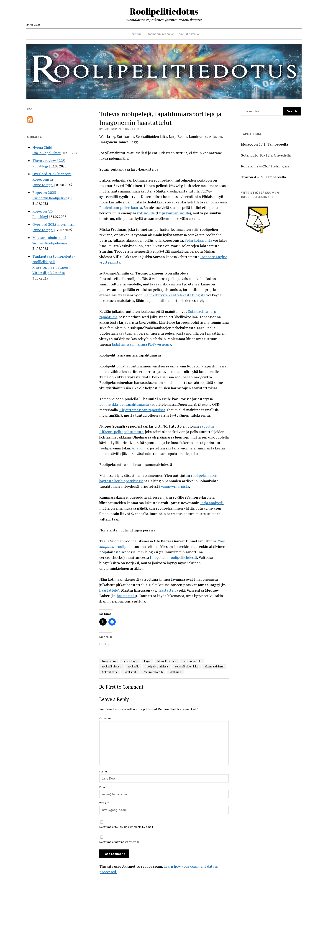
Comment (105, 718)
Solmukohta (109, 672)
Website (104, 803)
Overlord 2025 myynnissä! (54, 224)
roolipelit (133, 666)
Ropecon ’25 (42, 211)
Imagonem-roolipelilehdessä (173, 557)
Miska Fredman (166, 661)
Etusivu (135, 34)
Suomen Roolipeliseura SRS (53, 243)
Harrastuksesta (158, 34)
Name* (103, 771)
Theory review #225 (48, 160)
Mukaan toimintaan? (49, 237)
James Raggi (130, 661)
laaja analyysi (211, 502)
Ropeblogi (40, 166)
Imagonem (109, 661)
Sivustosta (187, 34)
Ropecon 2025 (44, 192)
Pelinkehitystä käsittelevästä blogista (174, 295)
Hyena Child (42, 147)
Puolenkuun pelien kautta (120, 207)
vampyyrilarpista (175, 486)
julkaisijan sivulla (176, 212)
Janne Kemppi (42, 185)
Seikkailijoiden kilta (186, 666)
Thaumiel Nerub (153, 672)
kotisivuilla (146, 212)
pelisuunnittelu (192, 661)
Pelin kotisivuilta (198, 240)
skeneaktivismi (214, 666)
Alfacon (138, 448)
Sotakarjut (130, 672)
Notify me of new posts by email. (119, 842)
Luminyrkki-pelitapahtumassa (124, 404)
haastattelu (108, 590)
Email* (103, 787)
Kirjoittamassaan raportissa (142, 409)
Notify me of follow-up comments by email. (126, 826)
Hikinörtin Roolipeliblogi (51, 198)
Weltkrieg (175, 672)
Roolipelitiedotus (164, 11)
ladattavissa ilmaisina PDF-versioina (141, 344)
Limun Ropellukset (46, 153)
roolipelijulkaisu (111, 666)
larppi (147, 661)
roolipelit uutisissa (157, 666)
